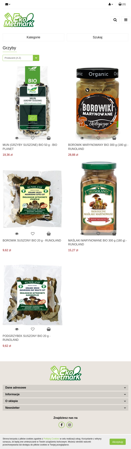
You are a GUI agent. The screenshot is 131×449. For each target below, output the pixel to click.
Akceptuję (117, 442)
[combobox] (21, 58)
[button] (122, 4)
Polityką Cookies (51, 439)
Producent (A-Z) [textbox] (13, 58)
